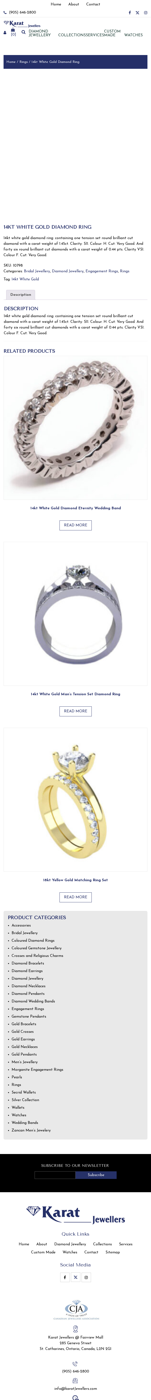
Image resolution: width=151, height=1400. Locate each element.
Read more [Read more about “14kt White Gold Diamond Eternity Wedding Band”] (75, 489)
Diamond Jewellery (68, 235)
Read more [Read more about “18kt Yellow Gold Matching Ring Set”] (75, 861)
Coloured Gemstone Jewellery (37, 912)
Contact (91, 1217)
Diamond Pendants (28, 958)
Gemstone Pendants (29, 981)
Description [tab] (20, 259)
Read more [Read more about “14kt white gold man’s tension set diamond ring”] (75, 675)
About (41, 1208)
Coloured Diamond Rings (33, 905)
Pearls (17, 1041)
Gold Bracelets (24, 988)
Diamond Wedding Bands (33, 966)
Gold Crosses (23, 996)
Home (11, 62)
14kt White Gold (25, 244)
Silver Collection (25, 1064)
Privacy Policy (110, 1396)
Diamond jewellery (40, 33)
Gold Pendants (24, 1019)
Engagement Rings (102, 235)
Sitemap (112, 1217)
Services (95, 35)
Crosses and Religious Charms (37, 920)
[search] (23, 32)
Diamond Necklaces (29, 950)
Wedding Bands (25, 1087)
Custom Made (112, 33)
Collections (72, 35)
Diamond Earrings (27, 935)
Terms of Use (137, 1396)
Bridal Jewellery (37, 235)
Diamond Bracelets (28, 928)
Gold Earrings (23, 1004)
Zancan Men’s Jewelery (31, 1095)
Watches (133, 35)
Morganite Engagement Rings (37, 1034)
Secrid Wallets (24, 1057)
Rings (23, 62)
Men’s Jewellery (25, 1026)
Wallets (18, 1072)
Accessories (21, 890)
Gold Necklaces (25, 1011)
